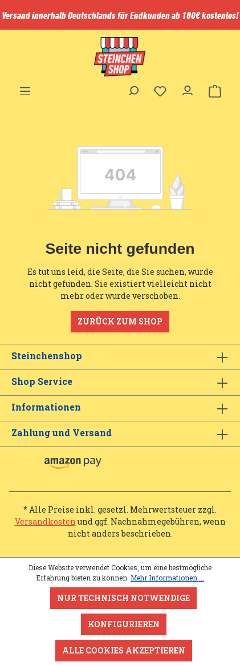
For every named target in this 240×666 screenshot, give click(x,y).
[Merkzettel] (160, 91)
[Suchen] (133, 88)
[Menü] (25, 88)
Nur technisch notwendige (123, 597)
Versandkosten (45, 521)
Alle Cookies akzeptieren (123, 650)
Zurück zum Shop (120, 321)
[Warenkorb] (215, 91)
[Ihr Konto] (187, 88)
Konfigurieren (124, 624)
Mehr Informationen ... (167, 577)
